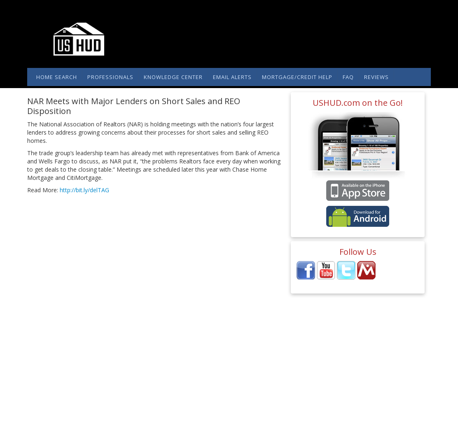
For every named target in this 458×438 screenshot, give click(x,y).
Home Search (56, 77)
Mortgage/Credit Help (297, 77)
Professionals (110, 77)
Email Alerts (232, 77)
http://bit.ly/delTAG (83, 190)
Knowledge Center (173, 77)
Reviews (376, 77)
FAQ (348, 77)
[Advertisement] (123, 251)
